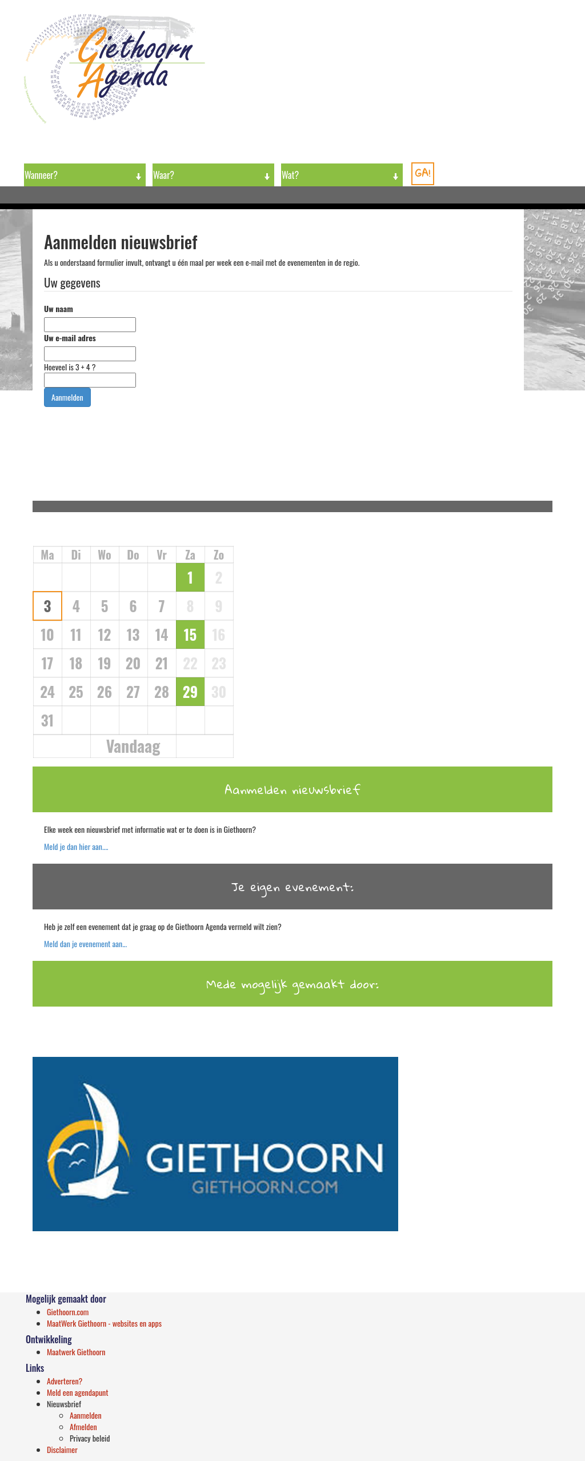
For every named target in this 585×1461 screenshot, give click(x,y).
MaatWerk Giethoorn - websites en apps (104, 1323)
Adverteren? (64, 1381)
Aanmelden (86, 1415)
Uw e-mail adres (70, 338)
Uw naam (58, 308)
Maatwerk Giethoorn (76, 1352)
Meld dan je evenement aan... (85, 943)
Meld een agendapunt (78, 1392)
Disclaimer (62, 1449)
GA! (422, 173)
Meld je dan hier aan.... (76, 846)
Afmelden (83, 1426)
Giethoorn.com (68, 1312)
